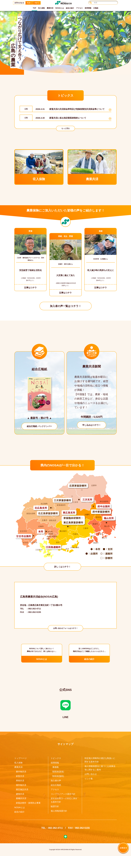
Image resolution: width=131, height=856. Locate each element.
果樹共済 (20, 780)
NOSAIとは (59, 8)
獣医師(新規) (58, 772)
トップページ (20, 758)
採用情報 (88, 8)
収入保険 (41, 8)
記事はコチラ (30, 287)
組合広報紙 (56, 785)
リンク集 (89, 778)
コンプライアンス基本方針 (63, 794)
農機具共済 (21, 798)
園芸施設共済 (22, 789)
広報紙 (95, 8)
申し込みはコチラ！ (91, 425)
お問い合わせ (91, 774)
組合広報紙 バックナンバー (39, 426)
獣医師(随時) (58, 776)
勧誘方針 (55, 806)
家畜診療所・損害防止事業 (28, 803)
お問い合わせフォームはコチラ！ (65, 628)
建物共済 (20, 794)
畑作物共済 (21, 785)
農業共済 (50, 8)
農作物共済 (21, 772)
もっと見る (65, 128)
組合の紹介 (70, 8)
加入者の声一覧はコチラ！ (65, 306)
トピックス (56, 758)
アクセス (79, 8)
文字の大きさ (19, 3)
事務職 (55, 767)
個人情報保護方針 (59, 811)
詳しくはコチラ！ (62, 567)
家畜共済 (20, 776)
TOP (34, 8)
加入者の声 (56, 780)
